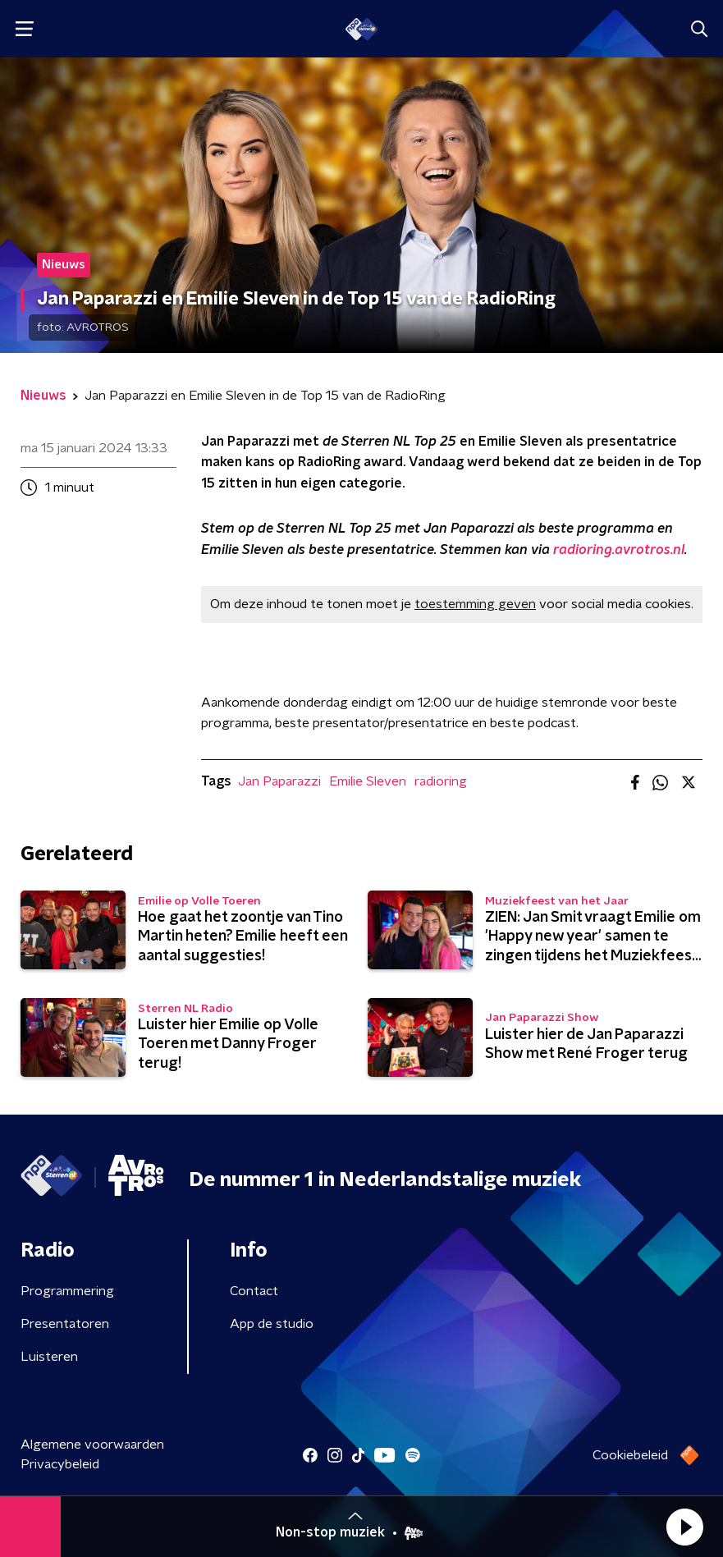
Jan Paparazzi (279, 781)
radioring (440, 781)
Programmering (67, 1291)
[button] (684, 1526)
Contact (254, 1291)
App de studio (271, 1323)
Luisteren (49, 1356)
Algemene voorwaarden (92, 1444)
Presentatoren (65, 1323)
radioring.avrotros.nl (618, 549)
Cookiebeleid (630, 1455)
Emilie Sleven (367, 781)
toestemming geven (475, 604)
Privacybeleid (60, 1464)
